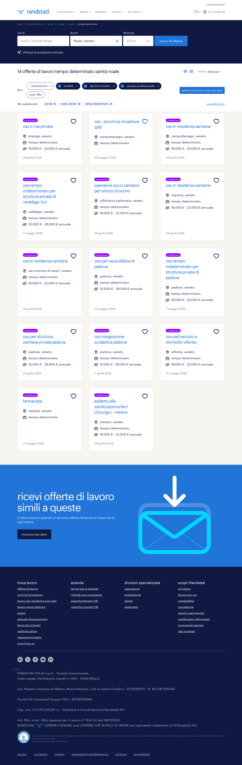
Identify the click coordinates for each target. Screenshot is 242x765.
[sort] (214, 69)
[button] (54, 104)
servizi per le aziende (84, 588)
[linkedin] (20, 659)
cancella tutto (215, 103)
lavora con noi (187, 594)
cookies (59, 754)
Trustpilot (16, 669)
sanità (50, 24)
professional (132, 594)
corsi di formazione (30, 594)
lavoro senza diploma (31, 607)
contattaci (40, 754)
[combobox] (43, 41)
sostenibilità (186, 600)
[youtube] (43, 659)
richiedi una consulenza (86, 594)
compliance (185, 607)
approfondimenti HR (84, 600)
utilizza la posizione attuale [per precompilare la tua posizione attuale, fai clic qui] (43, 52)
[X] (28, 659)
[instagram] (50, 659)
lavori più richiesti (29, 625)
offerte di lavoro (35, 24)
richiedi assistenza (215, 4)
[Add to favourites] (73, 121)
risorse (118, 11)
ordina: (202, 71)
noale (71, 24)
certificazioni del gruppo (194, 619)
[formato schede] (191, 71)
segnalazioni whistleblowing (90, 754)
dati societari (186, 631)
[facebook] (35, 659)
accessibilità (142, 754)
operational (132, 588)
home (20, 24)
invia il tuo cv (26, 643)
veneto (61, 24)
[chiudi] (117, 41)
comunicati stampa (191, 625)
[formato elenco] (185, 71)
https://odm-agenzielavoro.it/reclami (50, 741)
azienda (101, 11)
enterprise (131, 607)
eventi (21, 613)
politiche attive (27, 631)
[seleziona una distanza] (138, 41)
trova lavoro (66, 11)
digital (128, 600)
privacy (22, 754)
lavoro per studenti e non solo (37, 600)
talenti (85, 11)
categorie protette (29, 637)
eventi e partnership (191, 613)
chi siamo (135, 11)
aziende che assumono (32, 619)
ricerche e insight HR (84, 607)
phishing (121, 754)
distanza (128, 32)
